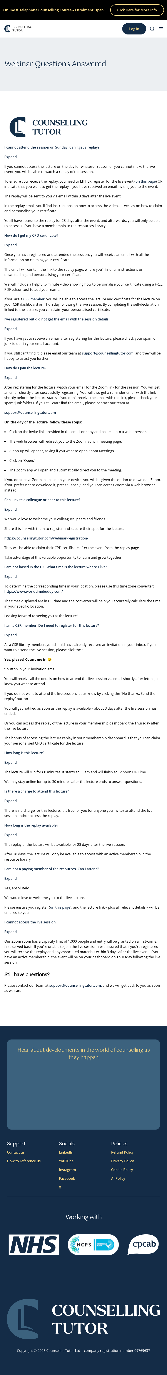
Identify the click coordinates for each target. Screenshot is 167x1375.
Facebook (67, 1178)
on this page (145, 181)
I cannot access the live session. (30, 922)
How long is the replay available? (31, 825)
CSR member (34, 299)
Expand (10, 156)
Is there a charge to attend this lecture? (36, 791)
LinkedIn (66, 1152)
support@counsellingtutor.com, (75, 985)
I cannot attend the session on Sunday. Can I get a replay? (51, 147)
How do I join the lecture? (25, 368)
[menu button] (161, 28)
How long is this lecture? (24, 752)
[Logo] (18, 29)
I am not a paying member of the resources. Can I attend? (51, 868)
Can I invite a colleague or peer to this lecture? (42, 499)
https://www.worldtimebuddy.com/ (33, 591)
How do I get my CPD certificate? (31, 235)
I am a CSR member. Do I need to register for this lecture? (51, 625)
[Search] (152, 28)
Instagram (67, 1169)
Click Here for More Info (137, 10)
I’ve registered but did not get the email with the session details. (56, 319)
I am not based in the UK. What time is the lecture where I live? (55, 567)
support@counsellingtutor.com (108, 353)
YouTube (66, 1161)
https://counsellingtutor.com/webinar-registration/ (46, 538)
